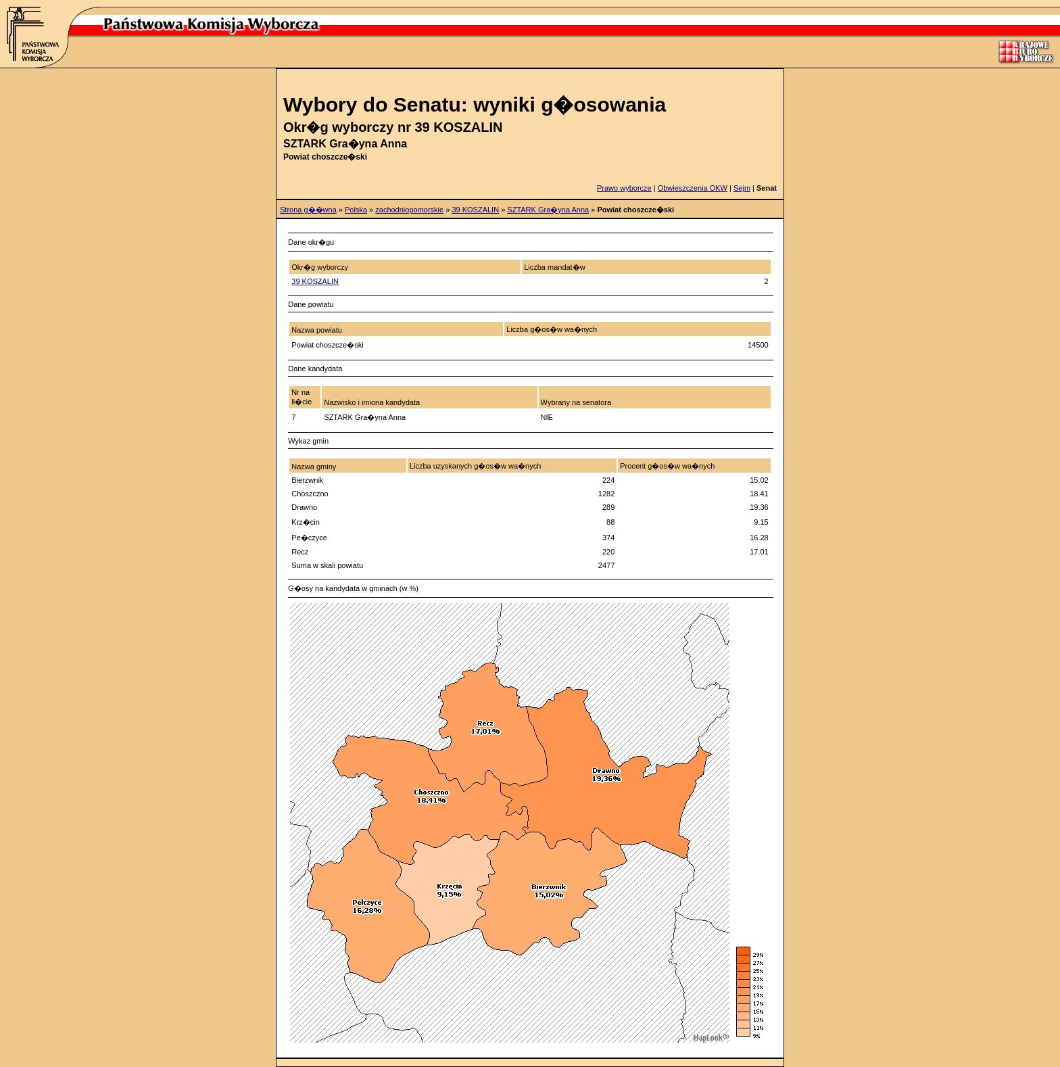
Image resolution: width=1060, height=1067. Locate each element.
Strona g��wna (308, 210)
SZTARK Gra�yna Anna (548, 210)
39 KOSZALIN (475, 210)
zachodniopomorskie (409, 210)
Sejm (741, 188)
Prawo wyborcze (624, 188)
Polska (356, 210)
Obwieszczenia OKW (692, 188)
